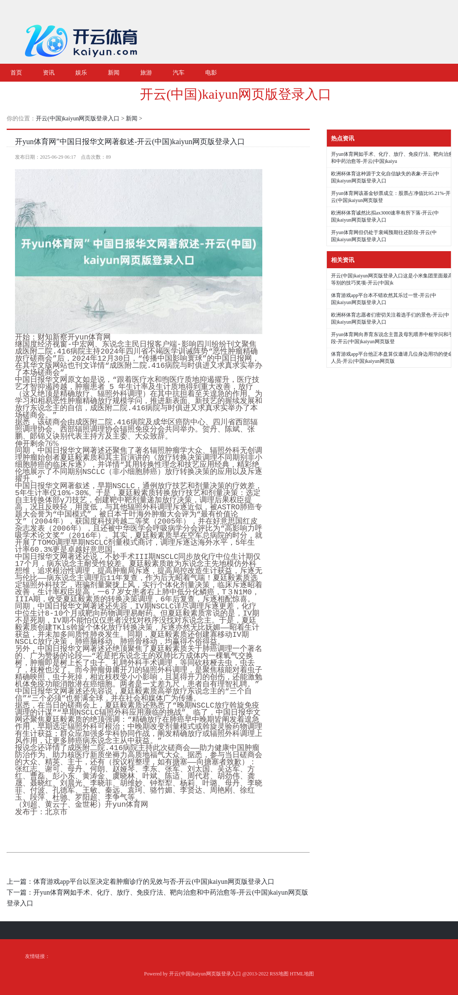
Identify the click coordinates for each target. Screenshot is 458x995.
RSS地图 (279, 974)
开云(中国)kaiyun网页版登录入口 (235, 94)
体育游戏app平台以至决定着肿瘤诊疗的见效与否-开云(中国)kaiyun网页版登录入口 (153, 881)
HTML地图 (302, 974)
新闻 (131, 118)
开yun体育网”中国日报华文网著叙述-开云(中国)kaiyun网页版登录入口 (130, 141)
